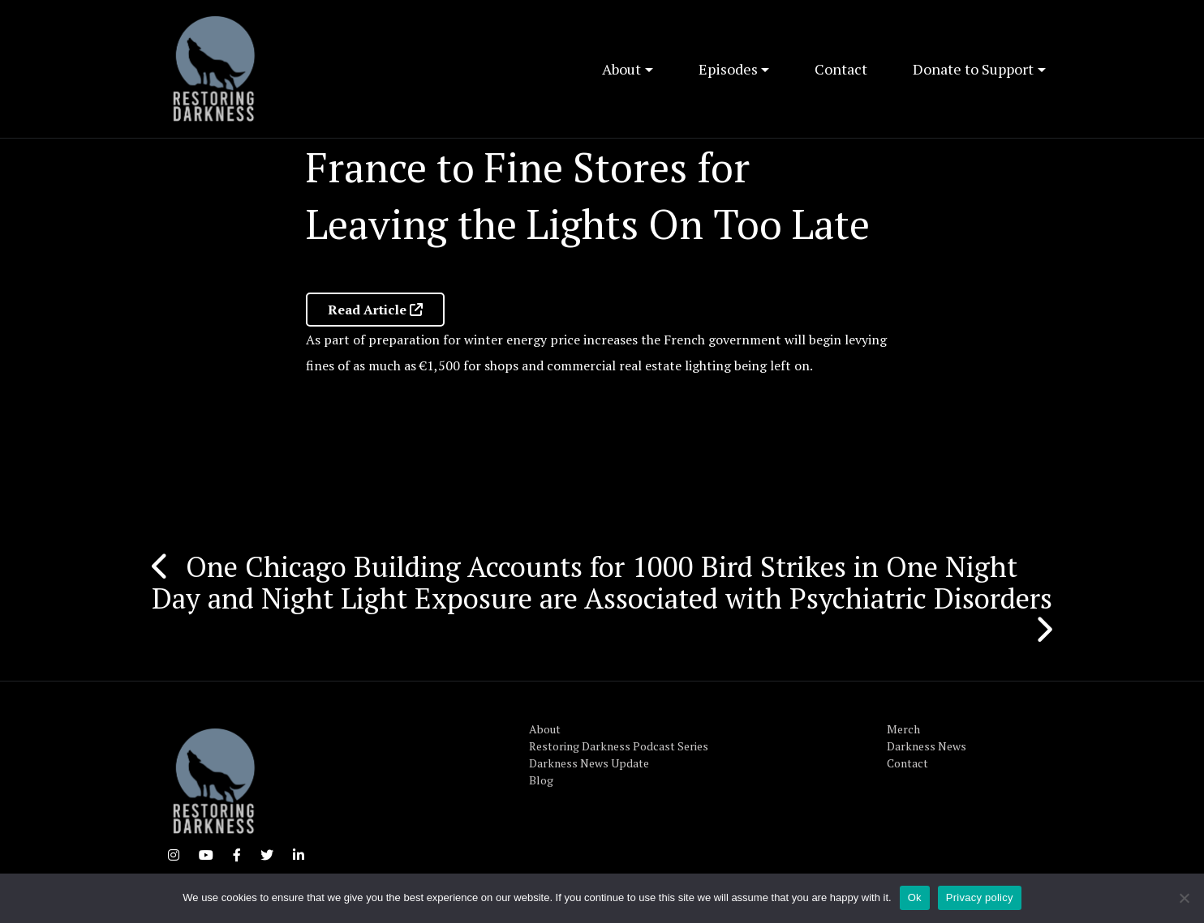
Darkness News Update (589, 763)
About (621, 69)
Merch (903, 729)
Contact (841, 69)
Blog (541, 780)
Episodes (728, 69)
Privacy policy (979, 897)
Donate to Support (973, 69)
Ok (915, 897)
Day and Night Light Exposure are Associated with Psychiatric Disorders (602, 598)
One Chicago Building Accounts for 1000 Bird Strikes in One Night (601, 566)
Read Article (375, 309)
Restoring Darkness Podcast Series (618, 746)
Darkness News (926, 746)
